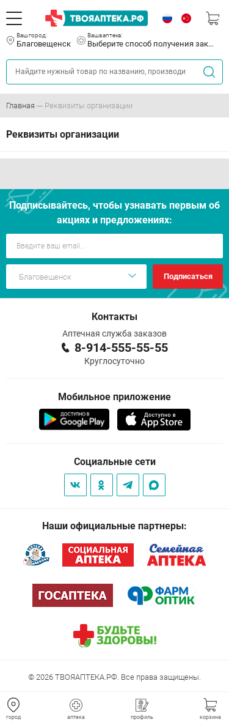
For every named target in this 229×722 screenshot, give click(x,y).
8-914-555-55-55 (121, 347)
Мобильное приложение (114, 397)
